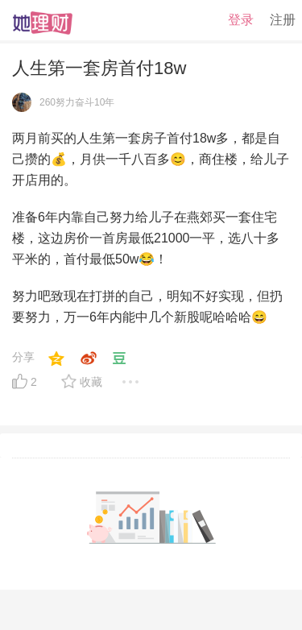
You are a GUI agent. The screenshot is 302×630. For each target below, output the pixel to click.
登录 (241, 20)
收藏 (91, 381)
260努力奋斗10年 (76, 102)
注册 (283, 20)
